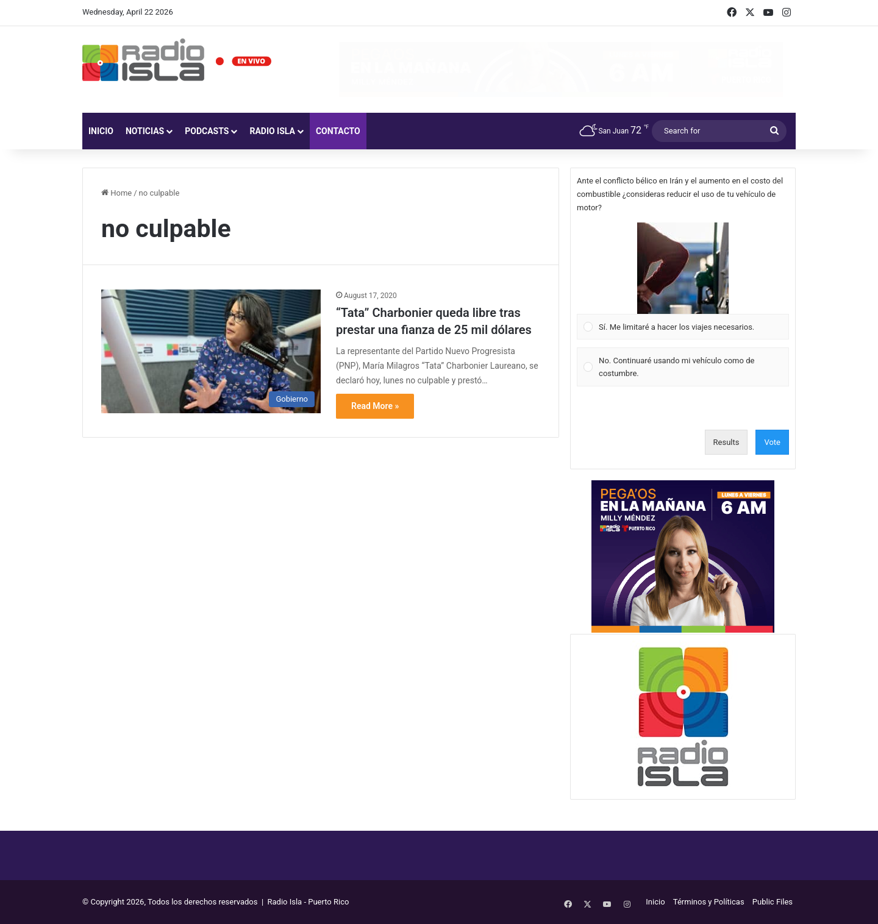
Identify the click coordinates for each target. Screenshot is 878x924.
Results (726, 442)
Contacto (338, 131)
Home (116, 192)
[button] (683, 268)
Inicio (100, 131)
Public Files (772, 901)
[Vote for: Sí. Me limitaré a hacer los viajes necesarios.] (683, 281)
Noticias (145, 131)
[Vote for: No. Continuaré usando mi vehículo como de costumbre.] (683, 367)
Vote (772, 442)
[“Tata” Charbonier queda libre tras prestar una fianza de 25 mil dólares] (211, 351)
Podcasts (207, 131)
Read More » (375, 406)
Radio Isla (272, 131)
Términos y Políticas (708, 901)
